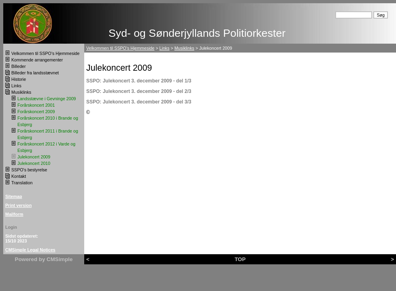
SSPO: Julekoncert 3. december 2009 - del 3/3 (138, 102)
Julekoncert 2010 (33, 163)
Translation (21, 182)
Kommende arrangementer (37, 59)
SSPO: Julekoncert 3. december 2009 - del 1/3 (138, 81)
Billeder (18, 66)
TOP (239, 259)
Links (16, 85)
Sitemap (13, 196)
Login (11, 227)
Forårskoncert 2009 (36, 111)
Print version (18, 205)
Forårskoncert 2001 (36, 105)
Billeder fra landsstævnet (35, 72)
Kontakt (18, 176)
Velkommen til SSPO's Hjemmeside (45, 53)
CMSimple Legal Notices (30, 249)
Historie (18, 79)
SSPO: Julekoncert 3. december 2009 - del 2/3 (138, 91)
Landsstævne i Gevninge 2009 (46, 98)
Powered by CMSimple (44, 259)
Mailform (14, 214)
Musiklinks (21, 92)
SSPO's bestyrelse (29, 169)
